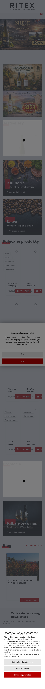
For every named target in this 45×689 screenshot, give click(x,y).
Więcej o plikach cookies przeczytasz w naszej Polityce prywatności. (22, 655)
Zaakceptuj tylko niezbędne (22, 662)
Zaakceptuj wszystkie (22, 675)
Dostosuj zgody (22, 668)
